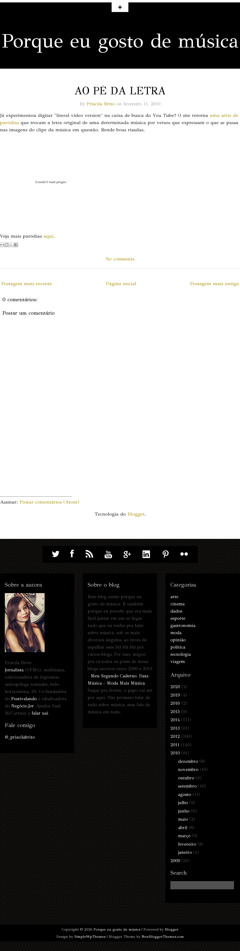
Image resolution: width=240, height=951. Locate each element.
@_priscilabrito (20, 737)
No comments (120, 259)
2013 (175, 728)
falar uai (40, 713)
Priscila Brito (101, 104)
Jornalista (14, 670)
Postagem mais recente (26, 284)
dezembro (188, 761)
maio (183, 819)
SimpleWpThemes (90, 936)
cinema (177, 604)
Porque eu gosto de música (120, 41)
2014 (175, 719)
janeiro (185, 852)
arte (174, 596)
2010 (175, 753)
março (184, 835)
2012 (175, 736)
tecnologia (180, 654)
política (177, 647)
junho (183, 811)
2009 (175, 860)
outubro (186, 778)
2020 (175, 686)
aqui (48, 236)
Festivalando (24, 698)
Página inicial (121, 284)
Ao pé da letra (120, 90)
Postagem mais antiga (214, 284)
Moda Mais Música (126, 683)
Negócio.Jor (22, 706)
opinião (178, 640)
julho (183, 802)
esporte (177, 618)
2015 (175, 711)
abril (182, 827)
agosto (184, 794)
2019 (175, 695)
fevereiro (187, 844)
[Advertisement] (36, 466)
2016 (175, 703)
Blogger (135, 514)
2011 (175, 744)
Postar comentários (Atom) (49, 502)
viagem (177, 661)
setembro (187, 786)
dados (176, 611)
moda (175, 632)
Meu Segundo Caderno (114, 676)
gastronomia (182, 625)
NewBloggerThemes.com (163, 936)
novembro (188, 769)
